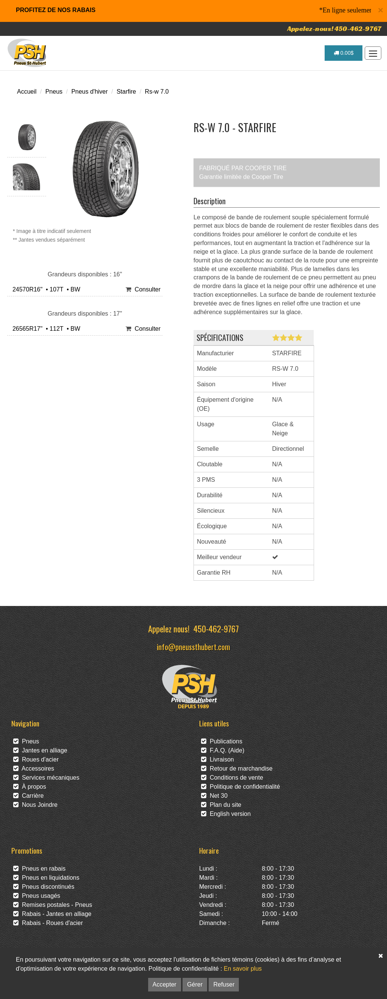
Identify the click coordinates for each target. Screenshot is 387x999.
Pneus (53, 91)
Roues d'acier (36, 759)
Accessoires (33, 768)
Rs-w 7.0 (157, 91)
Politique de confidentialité (240, 786)
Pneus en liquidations (46, 877)
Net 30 (214, 795)
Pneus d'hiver (89, 91)
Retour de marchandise (236, 768)
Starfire (126, 91)
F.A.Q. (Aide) (222, 750)
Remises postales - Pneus (52, 905)
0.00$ (344, 53)
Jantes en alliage (40, 750)
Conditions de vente (232, 777)
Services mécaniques (46, 777)
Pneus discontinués (43, 886)
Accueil (27, 91)
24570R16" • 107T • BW (44, 289)
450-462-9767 (216, 628)
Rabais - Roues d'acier (48, 923)
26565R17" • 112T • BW (44, 328)
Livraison (217, 759)
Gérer (195, 984)
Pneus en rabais (39, 868)
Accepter (164, 984)
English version (226, 814)
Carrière (28, 795)
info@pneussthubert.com (193, 646)
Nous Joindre (35, 805)
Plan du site (221, 805)
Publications (221, 741)
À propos (29, 786)
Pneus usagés (36, 896)
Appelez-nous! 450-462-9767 (334, 28)
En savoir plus (243, 968)
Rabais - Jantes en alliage (52, 914)
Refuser (223, 984)
